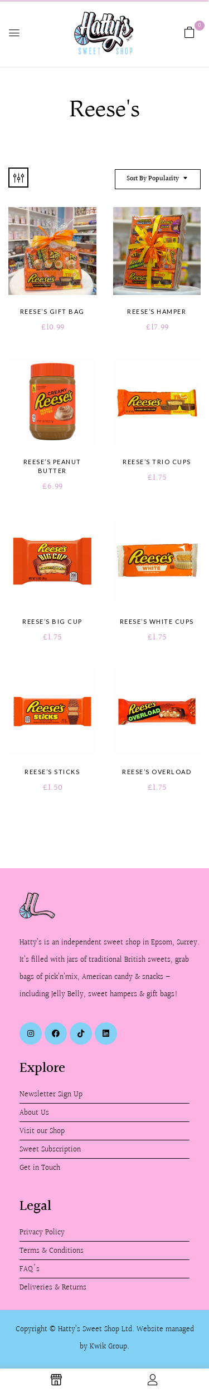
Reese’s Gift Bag (52, 311)
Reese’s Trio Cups (157, 461)
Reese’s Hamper (156, 311)
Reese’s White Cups (157, 621)
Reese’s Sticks (52, 771)
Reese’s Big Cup (52, 621)
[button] (189, 33)
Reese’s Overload (156, 771)
